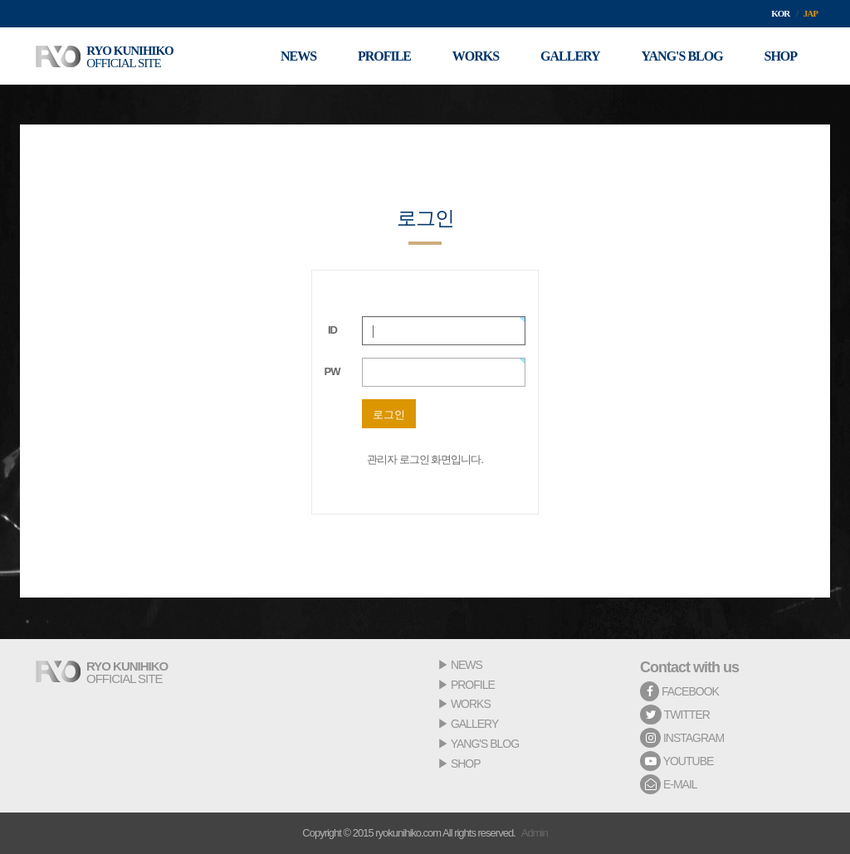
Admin (534, 833)
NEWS (466, 664)
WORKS (471, 703)
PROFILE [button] (383, 56)
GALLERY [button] (570, 56)
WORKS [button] (475, 56)
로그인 (389, 414)
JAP (811, 13)
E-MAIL (668, 784)
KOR (780, 13)
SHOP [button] (780, 56)
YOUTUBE (676, 761)
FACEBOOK (679, 691)
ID (332, 330)
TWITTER (675, 714)
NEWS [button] (297, 56)
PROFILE (473, 684)
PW (332, 371)
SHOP (466, 763)
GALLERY (474, 723)
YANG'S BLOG (485, 743)
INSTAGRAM (682, 737)
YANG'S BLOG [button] (681, 56)
